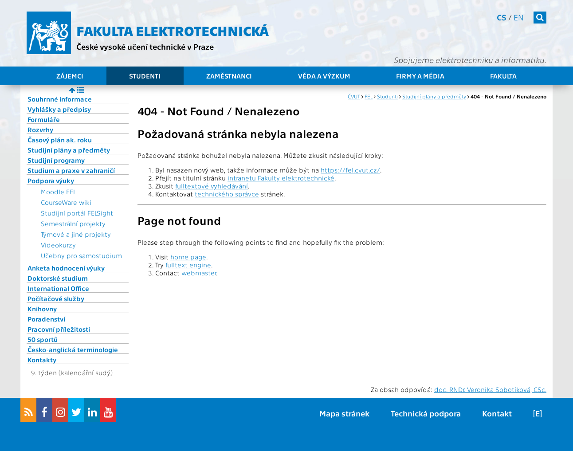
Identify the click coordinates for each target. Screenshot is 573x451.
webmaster (198, 273)
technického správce (227, 194)
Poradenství (46, 319)
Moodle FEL (58, 192)
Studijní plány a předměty (68, 150)
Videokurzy (58, 245)
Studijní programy (56, 160)
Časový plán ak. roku (59, 140)
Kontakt (497, 413)
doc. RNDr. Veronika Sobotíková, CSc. (490, 389)
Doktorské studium (57, 278)
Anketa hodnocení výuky (66, 268)
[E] (537, 413)
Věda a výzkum (324, 76)
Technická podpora (426, 413)
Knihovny (42, 309)
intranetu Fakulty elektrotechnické (281, 178)
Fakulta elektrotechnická (172, 30)
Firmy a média (420, 76)
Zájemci (69, 76)
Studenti (145, 76)
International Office (58, 288)
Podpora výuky (50, 180)
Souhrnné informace (59, 99)
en (519, 17)
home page (188, 257)
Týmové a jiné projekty (76, 234)
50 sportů (42, 339)
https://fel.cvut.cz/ (350, 170)
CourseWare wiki (66, 202)
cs (501, 17)
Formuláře (43, 119)
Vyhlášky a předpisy (59, 109)
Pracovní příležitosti (58, 329)
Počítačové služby (55, 298)
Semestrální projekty (73, 223)
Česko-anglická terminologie (72, 349)
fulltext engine (188, 265)
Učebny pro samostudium (81, 255)
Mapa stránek (344, 413)
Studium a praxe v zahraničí (71, 170)
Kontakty (41, 360)
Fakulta (503, 76)
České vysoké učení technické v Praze (145, 46)
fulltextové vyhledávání (211, 186)
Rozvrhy (40, 129)
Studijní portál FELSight (77, 213)
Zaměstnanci (229, 76)
